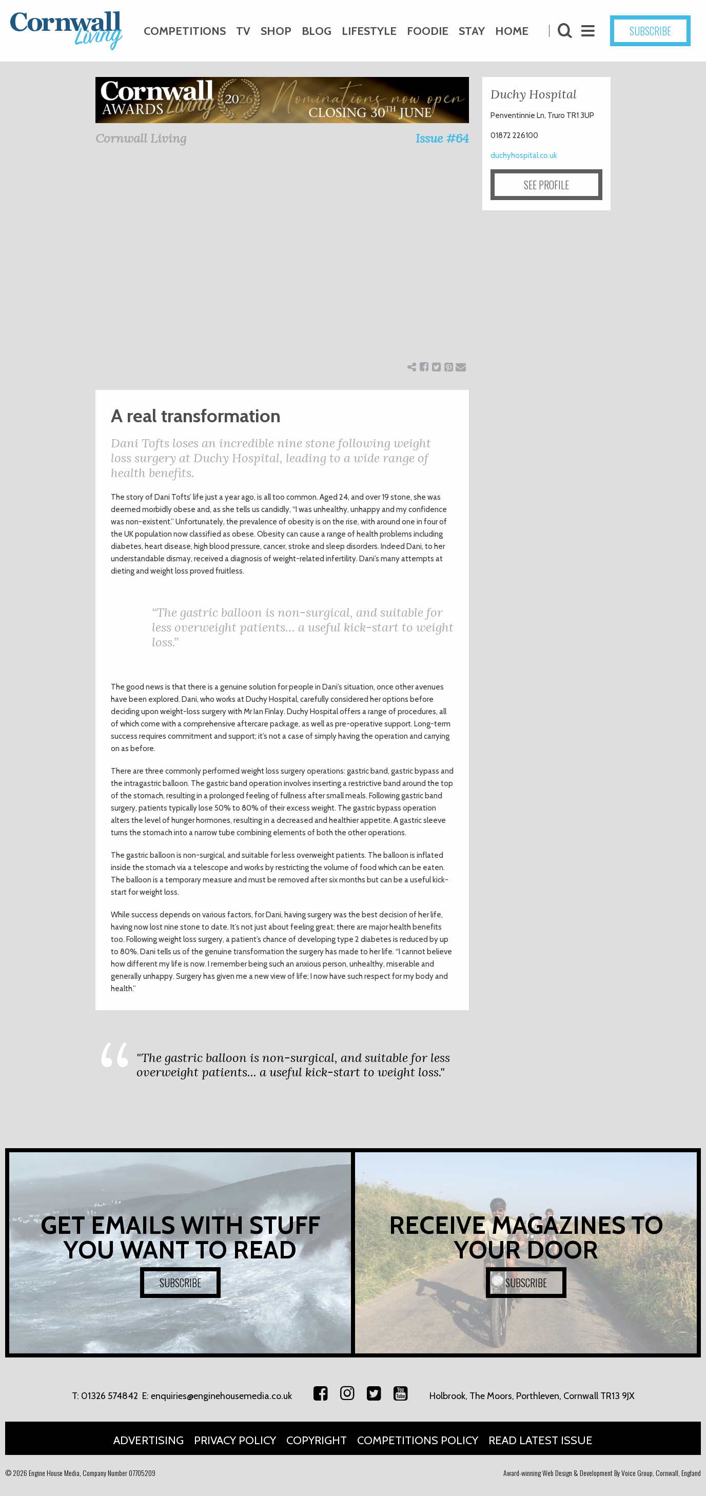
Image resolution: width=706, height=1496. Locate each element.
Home (511, 31)
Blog (316, 31)
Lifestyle (369, 31)
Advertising (148, 1440)
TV (243, 31)
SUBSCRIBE (650, 30)
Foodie (427, 31)
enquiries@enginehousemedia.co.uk (221, 1396)
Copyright (316, 1440)
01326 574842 (109, 1396)
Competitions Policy (417, 1440)
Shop (276, 31)
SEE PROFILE (546, 184)
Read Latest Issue (540, 1440)
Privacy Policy (235, 1440)
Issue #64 (442, 138)
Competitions (185, 31)
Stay (472, 31)
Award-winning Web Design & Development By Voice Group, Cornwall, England (602, 1472)
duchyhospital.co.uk (524, 155)
